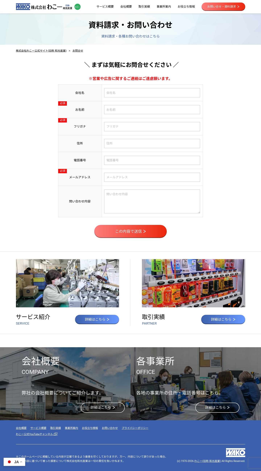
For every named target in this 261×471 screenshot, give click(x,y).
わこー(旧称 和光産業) (207, 461)
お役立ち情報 (186, 6)
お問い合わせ (110, 428)
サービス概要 (105, 6)
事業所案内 (164, 6)
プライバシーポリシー (135, 428)
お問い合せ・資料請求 (223, 6)
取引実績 (144, 6)
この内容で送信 (130, 231)
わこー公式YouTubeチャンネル (37, 434)
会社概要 (126, 6)
